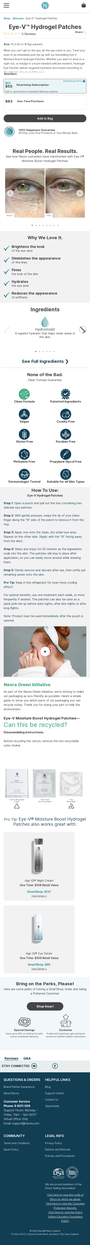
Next (79, 193)
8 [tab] (57, 225)
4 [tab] (43, 225)
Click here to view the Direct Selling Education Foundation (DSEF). (65, 1217)
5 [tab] (46, 225)
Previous (10, 193)
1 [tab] (32, 225)
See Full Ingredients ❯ (45, 361)
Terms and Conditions (17, 1143)
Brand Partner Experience (19, 1086)
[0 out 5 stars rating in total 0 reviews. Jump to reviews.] (20, 33)
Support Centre (54, 1093)
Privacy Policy (53, 1143)
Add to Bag (45, 118)
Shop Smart (45, 1006)
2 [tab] (36, 225)
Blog (48, 1086)
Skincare (18, 18)
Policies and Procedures (60, 1155)
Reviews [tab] (11, 1058)
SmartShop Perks (74, 81)
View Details (38, 896)
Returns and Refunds (57, 1149)
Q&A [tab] (27, 1058)
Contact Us (51, 1099)
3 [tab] (39, 225)
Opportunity (52, 1105)
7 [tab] (54, 225)
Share (80, 32)
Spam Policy (11, 1149)
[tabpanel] (45, 193)
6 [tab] (50, 225)
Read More (10, 73)
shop (7, 18)
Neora (45, 5)
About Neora (11, 1093)
